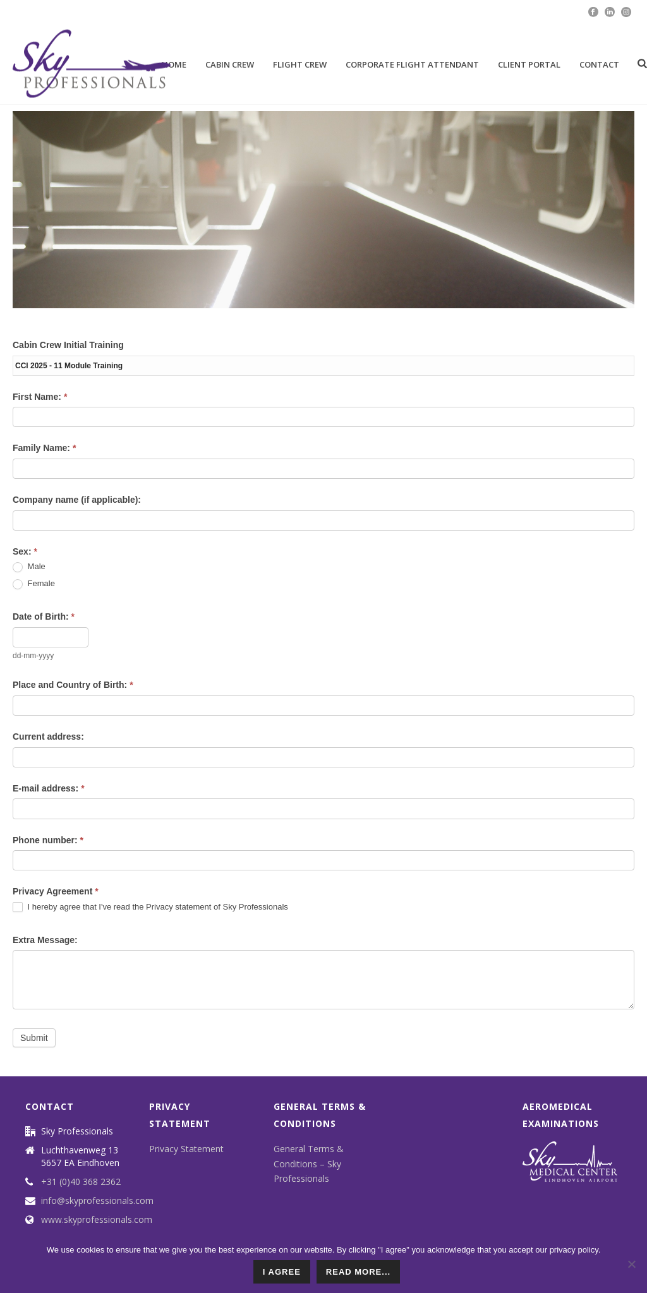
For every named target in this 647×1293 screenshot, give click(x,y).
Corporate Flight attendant (412, 64)
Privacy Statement (186, 1149)
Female (34, 584)
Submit (34, 1038)
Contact (599, 64)
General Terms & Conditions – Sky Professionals (309, 1163)
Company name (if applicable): (77, 500)
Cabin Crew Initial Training (68, 345)
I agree (282, 1272)
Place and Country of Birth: (73, 685)
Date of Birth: (44, 616)
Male (29, 567)
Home (174, 64)
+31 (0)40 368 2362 (81, 1182)
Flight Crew (300, 64)
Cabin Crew (229, 64)
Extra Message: (45, 940)
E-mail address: (49, 788)
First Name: (40, 397)
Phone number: (48, 840)
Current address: (48, 736)
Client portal (529, 64)
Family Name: (44, 448)
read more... (358, 1272)
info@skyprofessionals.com (97, 1200)
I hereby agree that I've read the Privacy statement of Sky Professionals (150, 907)
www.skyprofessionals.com (96, 1219)
